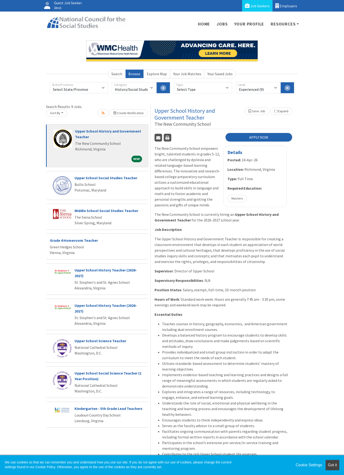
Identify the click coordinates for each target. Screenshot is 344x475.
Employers (286, 6)
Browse (134, 73)
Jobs (222, 24)
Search (116, 73)
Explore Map (157, 73)
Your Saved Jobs (220, 73)
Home (204, 24)
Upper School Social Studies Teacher (106, 177)
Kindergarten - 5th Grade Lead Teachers (109, 408)
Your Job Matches (187, 73)
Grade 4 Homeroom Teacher (74, 240)
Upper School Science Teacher (100, 340)
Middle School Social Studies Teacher (106, 210)
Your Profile (249, 24)
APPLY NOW (258, 137)
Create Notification (128, 113)
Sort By (55, 113)
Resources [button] (283, 24)
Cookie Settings (309, 465)
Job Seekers (257, 6)
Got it (332, 465)
